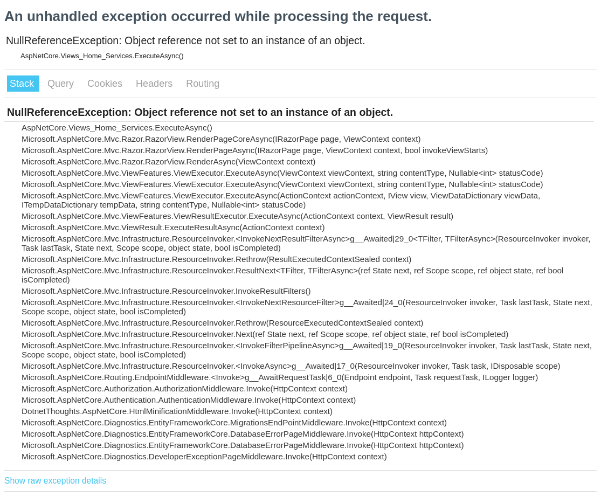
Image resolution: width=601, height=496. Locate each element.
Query (62, 83)
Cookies (106, 83)
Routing (202, 83)
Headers (155, 83)
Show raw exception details (55, 480)
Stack (23, 83)
